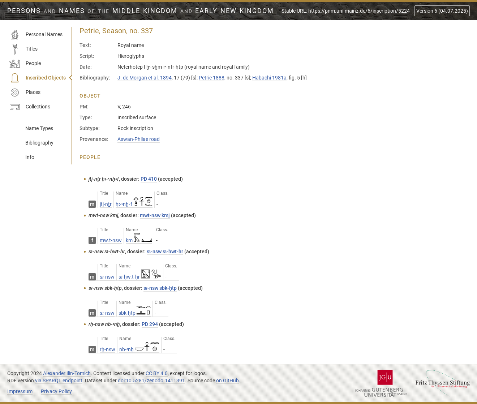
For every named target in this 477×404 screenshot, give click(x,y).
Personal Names (36, 34)
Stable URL (346, 11)
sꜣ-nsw (107, 277)
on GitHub (227, 380)
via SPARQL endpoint (58, 380)
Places (24, 92)
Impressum (20, 391)
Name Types (39, 128)
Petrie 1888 (211, 78)
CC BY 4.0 (157, 373)
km (139, 240)
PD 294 (150, 324)
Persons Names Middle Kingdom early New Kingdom (140, 10)
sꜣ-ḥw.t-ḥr (140, 277)
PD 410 (149, 179)
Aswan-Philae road (138, 139)
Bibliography (39, 143)
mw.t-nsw (111, 240)
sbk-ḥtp (135, 313)
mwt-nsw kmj (155, 215)
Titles (23, 49)
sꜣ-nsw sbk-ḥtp (160, 288)
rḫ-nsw (107, 349)
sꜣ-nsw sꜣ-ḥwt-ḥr (165, 251)
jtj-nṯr (106, 204)
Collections (29, 107)
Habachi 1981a (269, 78)
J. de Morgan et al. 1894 (144, 78)
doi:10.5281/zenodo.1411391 (151, 380)
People (25, 63)
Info (29, 157)
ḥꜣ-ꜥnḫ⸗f (134, 204)
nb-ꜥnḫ (139, 349)
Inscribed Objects (37, 78)
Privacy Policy (56, 391)
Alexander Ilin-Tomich (67, 373)
